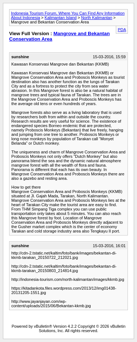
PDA (122, 29)
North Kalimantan (96, 17)
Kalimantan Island (60, 17)
